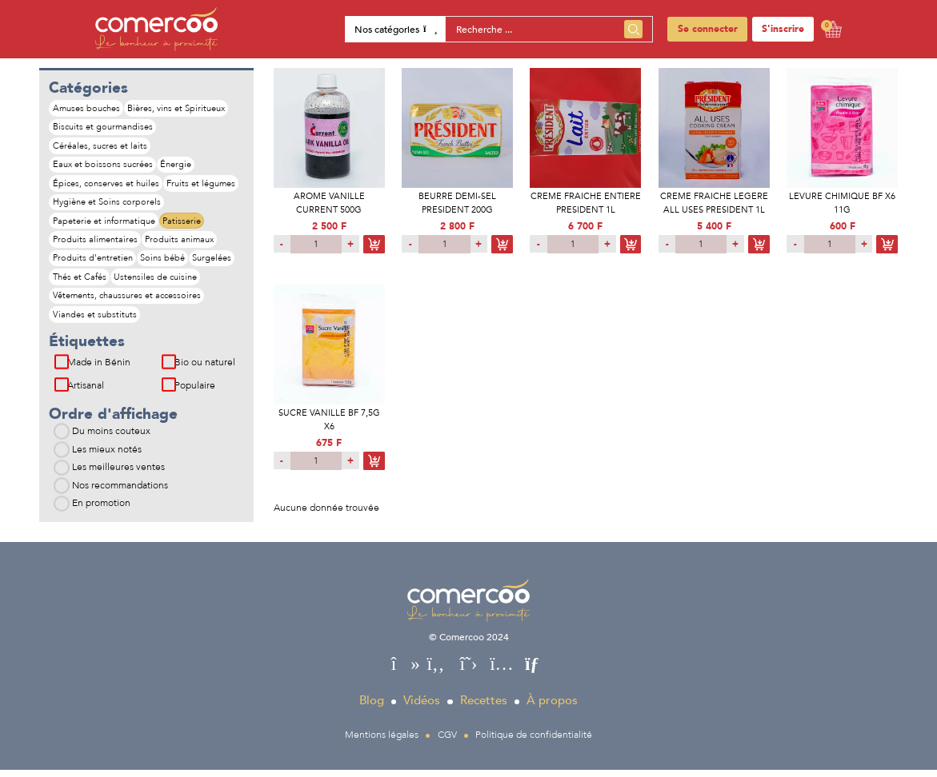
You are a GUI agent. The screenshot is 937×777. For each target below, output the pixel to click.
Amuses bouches (86, 108)
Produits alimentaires (95, 243)
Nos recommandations (120, 491)
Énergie (177, 166)
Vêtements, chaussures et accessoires (127, 301)
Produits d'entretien (93, 263)
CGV (447, 741)
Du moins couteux (111, 438)
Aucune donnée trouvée (326, 507)
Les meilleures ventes (118, 474)
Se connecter (708, 28)
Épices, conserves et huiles (106, 185)
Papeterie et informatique (104, 223)
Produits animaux (180, 243)
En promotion (101, 510)
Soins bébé (164, 263)
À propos (552, 707)
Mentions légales (381, 741)
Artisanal (85, 391)
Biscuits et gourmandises (103, 127)
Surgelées (214, 263)
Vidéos (421, 707)
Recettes (483, 707)
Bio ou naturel (204, 369)
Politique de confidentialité (533, 741)
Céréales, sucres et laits (100, 147)
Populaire (194, 391)
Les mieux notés (107, 455)
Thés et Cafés (79, 282)
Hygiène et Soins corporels (107, 204)
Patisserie (183, 223)
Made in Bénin (98, 369)
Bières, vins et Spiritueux (177, 108)
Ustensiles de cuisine (156, 282)
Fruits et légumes (202, 185)
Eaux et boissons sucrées (103, 166)
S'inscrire (783, 28)
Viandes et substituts (95, 320)
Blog (371, 707)
